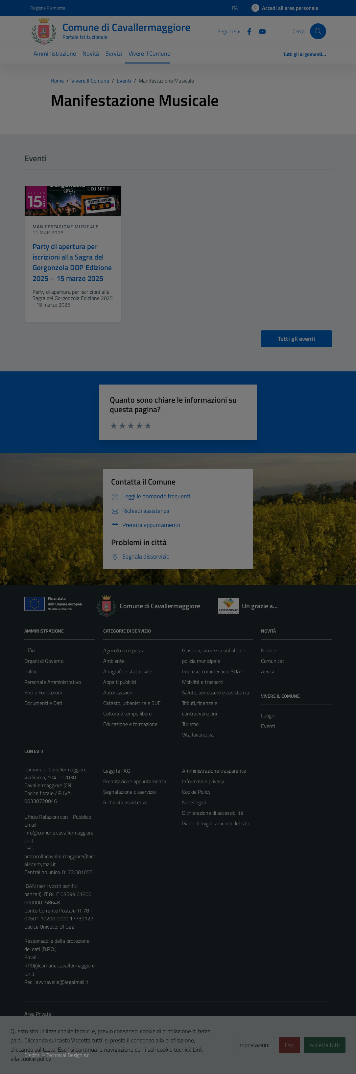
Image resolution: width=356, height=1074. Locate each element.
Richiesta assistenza (125, 802)
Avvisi (267, 671)
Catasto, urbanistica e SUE (132, 703)
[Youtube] (259, 31)
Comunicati (273, 661)
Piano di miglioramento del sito (215, 823)
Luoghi (268, 715)
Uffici (29, 650)
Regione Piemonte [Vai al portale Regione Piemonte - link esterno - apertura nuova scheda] (47, 7)
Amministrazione (55, 53)
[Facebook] (246, 31)
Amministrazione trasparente (214, 771)
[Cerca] (318, 31)
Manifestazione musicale (66, 226)
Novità (91, 53)
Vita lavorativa (198, 734)
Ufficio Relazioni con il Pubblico (57, 817)
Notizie (268, 650)
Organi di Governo (43, 661)
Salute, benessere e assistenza (215, 692)
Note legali (194, 802)
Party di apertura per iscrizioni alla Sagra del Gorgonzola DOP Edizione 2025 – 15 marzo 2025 (72, 262)
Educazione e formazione (130, 724)
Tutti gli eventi (296, 338)
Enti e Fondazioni (43, 692)
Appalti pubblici (119, 682)
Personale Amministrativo (52, 682)
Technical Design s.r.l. (69, 1055)
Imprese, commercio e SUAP (212, 671)
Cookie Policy (196, 792)
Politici (31, 671)
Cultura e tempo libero (127, 713)
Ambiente (114, 661)
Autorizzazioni (118, 692)
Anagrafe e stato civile (127, 671)
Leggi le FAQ (117, 771)
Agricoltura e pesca (124, 650)
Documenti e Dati (43, 703)
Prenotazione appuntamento (134, 781)
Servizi (114, 53)
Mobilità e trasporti (202, 682)
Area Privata (37, 1014)
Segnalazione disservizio (129, 792)
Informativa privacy (203, 781)
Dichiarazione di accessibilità (212, 813)
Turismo (190, 724)
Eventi (268, 726)
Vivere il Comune (149, 53)
